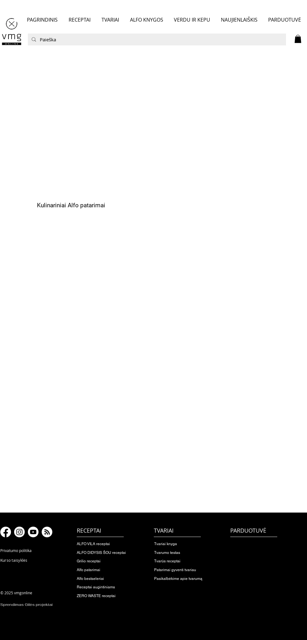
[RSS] (47, 532)
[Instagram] (19, 532)
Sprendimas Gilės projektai (26, 604)
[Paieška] (156, 39)
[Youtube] (33, 532)
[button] (297, 39)
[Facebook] (5, 532)
